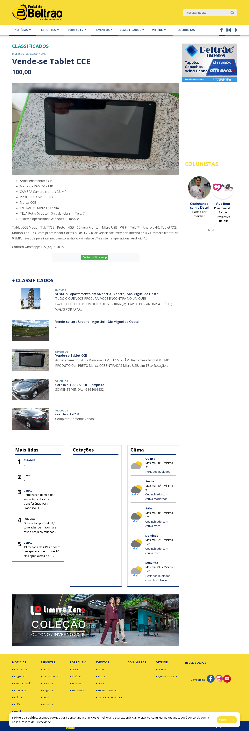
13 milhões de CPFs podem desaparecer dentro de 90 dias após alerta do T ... (42, 551)
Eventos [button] (103, 29)
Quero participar (167, 676)
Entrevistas (19, 669)
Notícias (19, 662)
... (24, 464)
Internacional (21, 683)
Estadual (47, 704)
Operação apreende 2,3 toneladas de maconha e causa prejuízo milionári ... (40, 527)
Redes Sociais (195, 663)
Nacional (47, 683)
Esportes (48, 662)
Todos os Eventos (107, 690)
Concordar (227, 720)
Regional (18, 676)
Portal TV (78, 662)
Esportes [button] (48, 29)
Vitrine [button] (157, 29)
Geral (16, 711)
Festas (101, 676)
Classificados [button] (131, 29)
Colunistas (186, 29)
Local (45, 697)
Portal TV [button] (76, 29)
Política (17, 704)
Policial (17, 697)
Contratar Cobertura (109, 697)
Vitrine (100, 669)
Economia (19, 690)
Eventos (75, 683)
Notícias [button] (21, 29)
